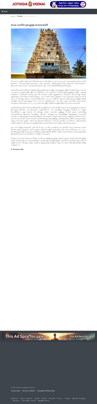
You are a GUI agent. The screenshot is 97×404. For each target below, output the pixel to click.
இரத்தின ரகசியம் (44, 400)
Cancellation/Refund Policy (46, 391)
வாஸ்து (67, 398)
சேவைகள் (14, 398)
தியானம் (16, 400)
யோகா (59, 398)
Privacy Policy (15, 391)
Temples (19, 16)
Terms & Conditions (28, 391)
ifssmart (18, 387)
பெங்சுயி (52, 398)
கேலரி (44, 398)
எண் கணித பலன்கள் (29, 400)
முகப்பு (13, 16)
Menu (6, 11)
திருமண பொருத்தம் (79, 398)
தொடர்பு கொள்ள (26, 398)
